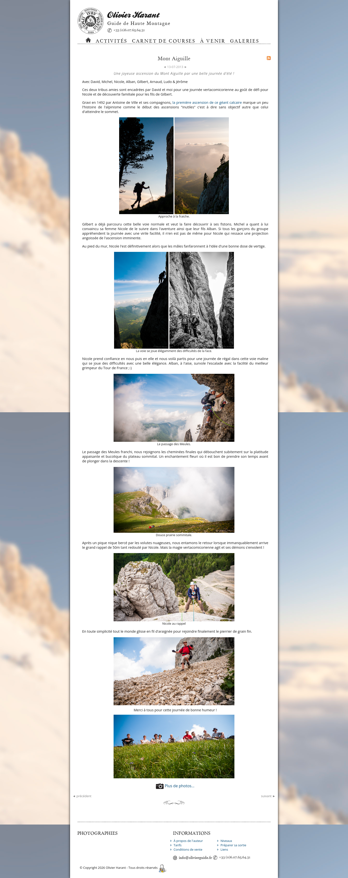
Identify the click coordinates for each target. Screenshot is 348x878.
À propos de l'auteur (188, 841)
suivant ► (268, 796)
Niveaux (226, 841)
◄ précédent (81, 796)
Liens (224, 849)
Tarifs (177, 845)
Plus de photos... (175, 785)
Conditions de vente (188, 849)
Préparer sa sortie (233, 845)
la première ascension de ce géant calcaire (207, 102)
